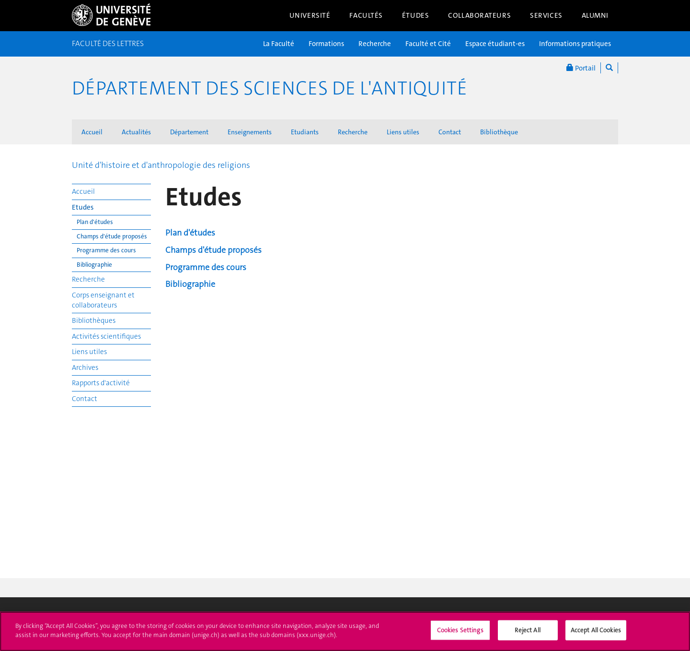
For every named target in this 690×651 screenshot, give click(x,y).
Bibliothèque (499, 132)
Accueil (92, 132)
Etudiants (305, 132)
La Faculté (278, 43)
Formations (326, 43)
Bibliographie (94, 264)
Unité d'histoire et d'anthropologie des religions (161, 165)
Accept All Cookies (596, 635)
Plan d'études (95, 222)
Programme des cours (106, 250)
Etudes (82, 207)
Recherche (374, 43)
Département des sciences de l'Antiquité (269, 88)
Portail (581, 68)
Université (310, 15)
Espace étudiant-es (495, 43)
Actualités (136, 132)
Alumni (595, 15)
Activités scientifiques (106, 336)
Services (546, 15)
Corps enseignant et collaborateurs (103, 300)
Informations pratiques (575, 43)
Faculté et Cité (428, 43)
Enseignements (250, 132)
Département (189, 132)
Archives (85, 367)
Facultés (366, 15)
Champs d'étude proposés (112, 236)
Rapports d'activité (101, 383)
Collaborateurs (479, 15)
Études (415, 15)
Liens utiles (403, 132)
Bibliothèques (93, 320)
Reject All (527, 635)
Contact (449, 132)
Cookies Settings (460, 635)
